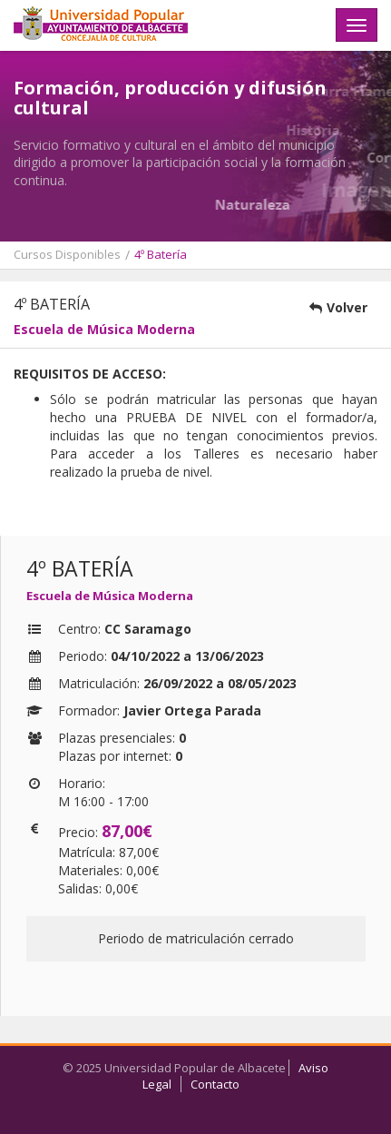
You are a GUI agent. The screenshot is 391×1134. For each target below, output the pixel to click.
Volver (338, 307)
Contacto (215, 1084)
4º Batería (160, 254)
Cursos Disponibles (67, 254)
